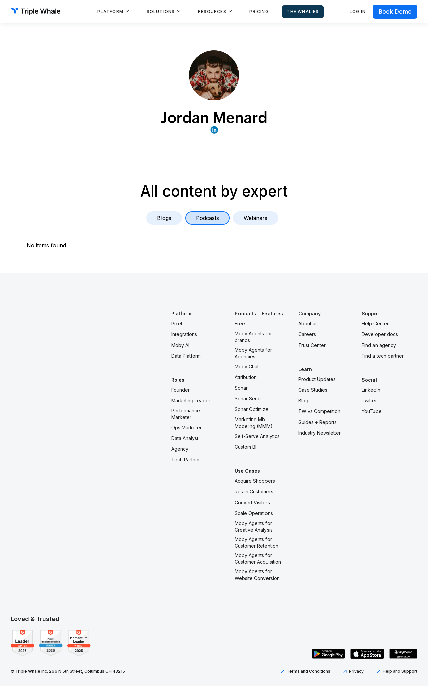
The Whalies (303, 11)
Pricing (259, 11)
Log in (358, 11)
